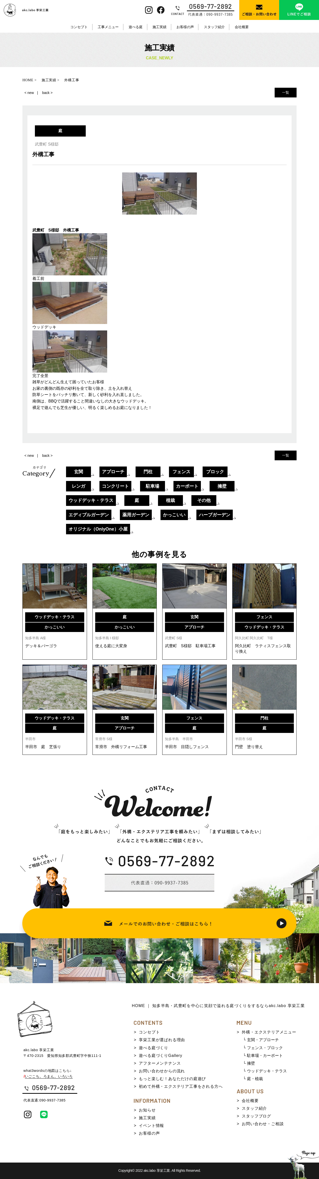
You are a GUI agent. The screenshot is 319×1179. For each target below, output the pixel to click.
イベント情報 (151, 1125)
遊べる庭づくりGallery (160, 1055)
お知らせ (147, 1110)
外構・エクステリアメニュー (269, 1032)
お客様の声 (185, 27)
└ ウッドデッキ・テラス (265, 1071)
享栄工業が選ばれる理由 (162, 1040)
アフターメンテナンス (160, 1063)
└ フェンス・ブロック (263, 1048)
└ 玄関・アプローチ (261, 1040)
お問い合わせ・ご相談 (263, 1124)
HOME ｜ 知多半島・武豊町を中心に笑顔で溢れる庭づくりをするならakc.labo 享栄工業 (218, 1006)
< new (29, 93)
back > (47, 93)
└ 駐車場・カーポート (263, 1055)
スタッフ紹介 (214, 27)
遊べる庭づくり (153, 1048)
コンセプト (79, 27)
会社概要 (242, 27)
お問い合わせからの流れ (162, 1071)
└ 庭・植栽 (253, 1079)
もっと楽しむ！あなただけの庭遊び (172, 1079)
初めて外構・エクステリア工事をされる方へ (181, 1086)
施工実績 (159, 27)
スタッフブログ (256, 1116)
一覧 (285, 92)
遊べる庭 (136, 27)
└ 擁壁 (249, 1063)
